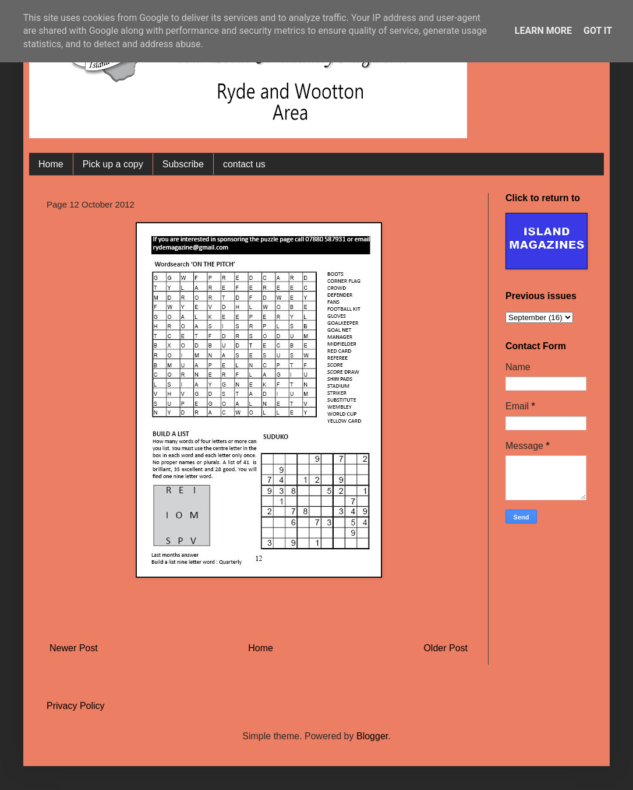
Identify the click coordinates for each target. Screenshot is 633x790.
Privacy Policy (76, 706)
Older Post (445, 648)
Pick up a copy (113, 164)
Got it (598, 30)
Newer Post (73, 648)
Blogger (372, 736)
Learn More (543, 30)
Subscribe (183, 164)
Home (50, 164)
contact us (244, 164)
